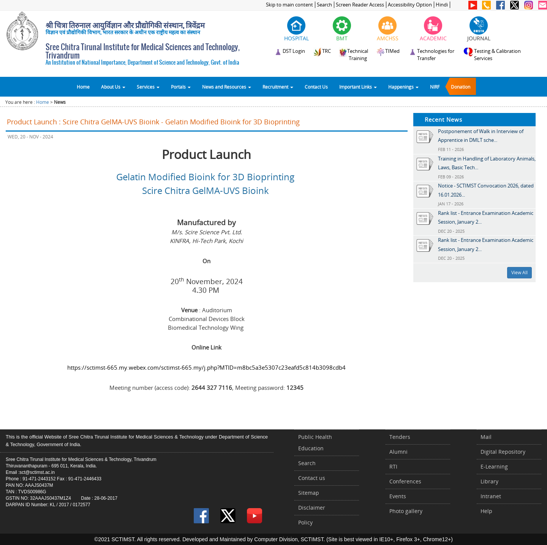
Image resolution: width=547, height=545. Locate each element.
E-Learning (494, 466)
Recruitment (277, 87)
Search (324, 5)
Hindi (442, 5)
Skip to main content (289, 5)
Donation (460, 87)
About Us (113, 87)
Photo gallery (405, 511)
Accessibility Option (410, 5)
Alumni (398, 451)
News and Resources (226, 87)
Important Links (358, 87)
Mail (486, 436)
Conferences (405, 481)
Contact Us (316, 87)
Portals (181, 87)
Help (486, 511)
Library (489, 481)
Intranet (491, 496)
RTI (393, 466)
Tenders (399, 436)
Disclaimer (311, 507)
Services (148, 87)
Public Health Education (315, 442)
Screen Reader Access (360, 5)
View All (519, 272)
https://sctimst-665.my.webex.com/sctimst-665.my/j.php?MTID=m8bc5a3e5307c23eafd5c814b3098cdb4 (206, 367)
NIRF (434, 87)
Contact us (311, 477)
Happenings (403, 87)
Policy (305, 522)
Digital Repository (503, 451)
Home (83, 87)
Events (397, 496)
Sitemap (308, 492)
